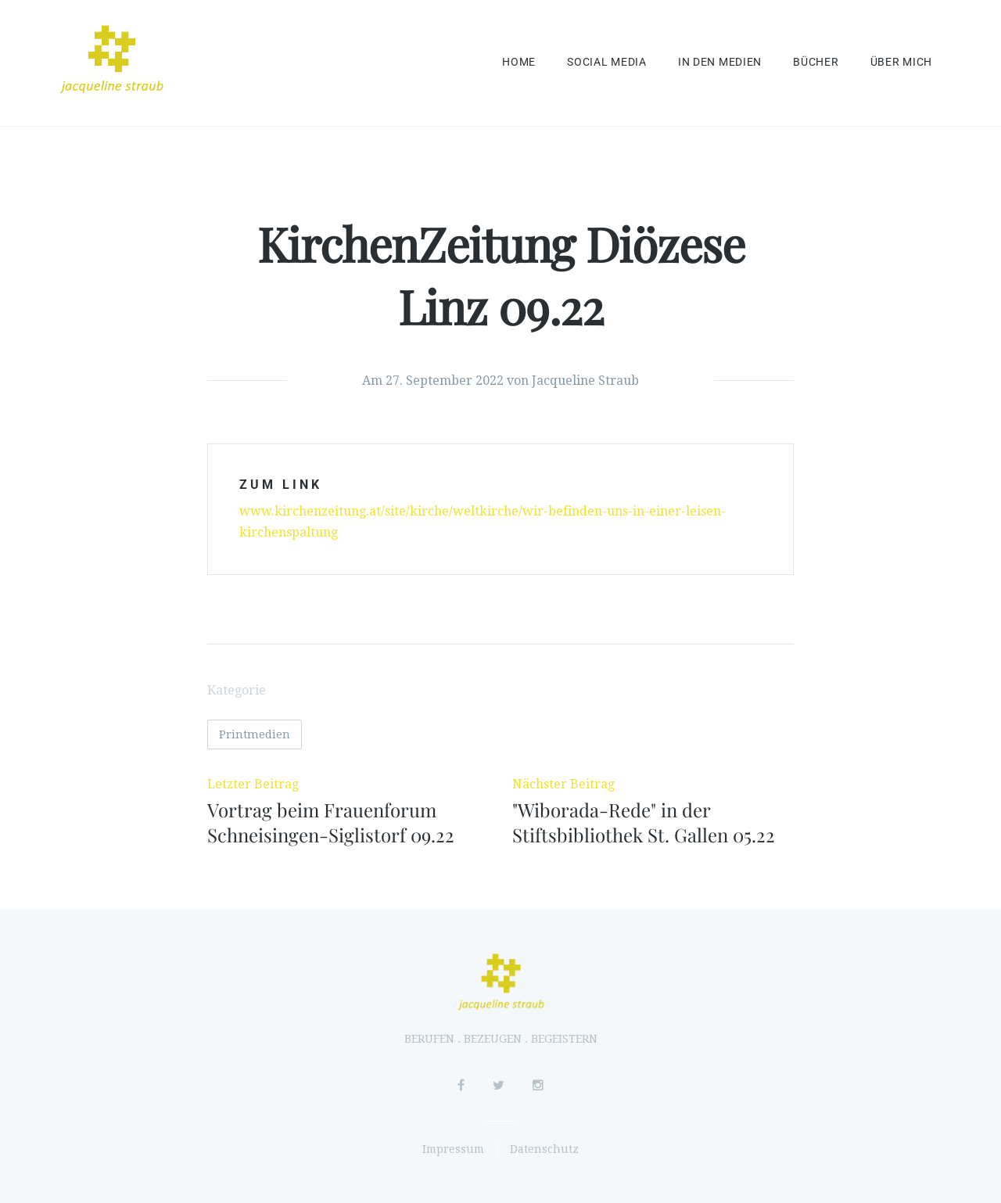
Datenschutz (544, 1149)
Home (519, 62)
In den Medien (720, 62)
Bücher (815, 62)
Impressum (453, 1149)
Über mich (901, 62)
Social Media (607, 62)
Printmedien (254, 734)
